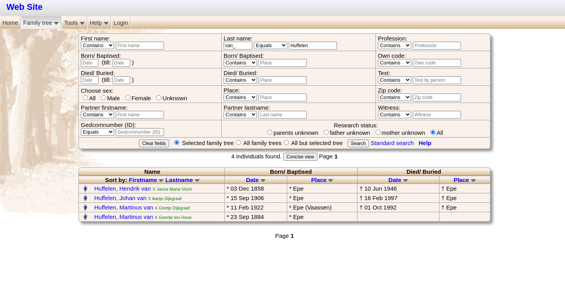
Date (256, 179)
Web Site (24, 7)
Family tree (41, 22)
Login (121, 22)
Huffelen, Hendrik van (122, 188)
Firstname (146, 179)
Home (10, 22)
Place (322, 179)
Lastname (183, 179)
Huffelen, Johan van (120, 198)
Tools (74, 22)
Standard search (392, 143)
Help (99, 22)
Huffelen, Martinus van (123, 207)
